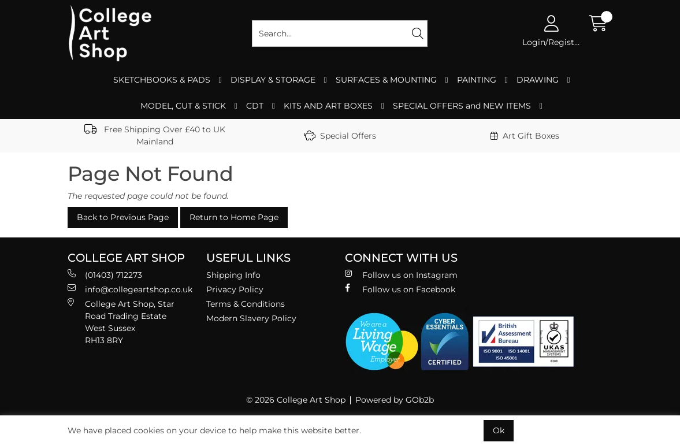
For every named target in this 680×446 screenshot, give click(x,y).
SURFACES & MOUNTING (386, 80)
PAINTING (476, 80)
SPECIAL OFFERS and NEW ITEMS (462, 106)
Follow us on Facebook (400, 289)
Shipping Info (233, 275)
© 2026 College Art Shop (295, 400)
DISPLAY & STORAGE (273, 80)
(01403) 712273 (105, 274)
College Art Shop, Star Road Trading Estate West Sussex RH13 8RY (121, 321)
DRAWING (537, 80)
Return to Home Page (233, 217)
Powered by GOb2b (394, 400)
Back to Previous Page (123, 217)
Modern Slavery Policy (251, 318)
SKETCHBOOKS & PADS (161, 80)
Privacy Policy (234, 289)
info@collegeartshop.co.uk (130, 289)
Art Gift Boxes (524, 136)
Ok (498, 430)
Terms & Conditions (245, 304)
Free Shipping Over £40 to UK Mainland (154, 135)
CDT (254, 106)
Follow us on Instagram (401, 274)
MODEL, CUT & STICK (183, 106)
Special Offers (340, 136)
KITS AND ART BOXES (328, 106)
